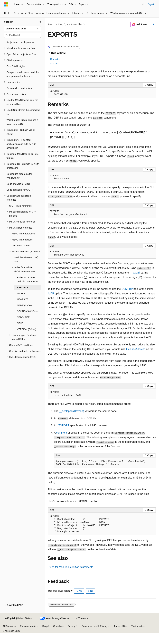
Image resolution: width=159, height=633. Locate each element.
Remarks (54, 59)
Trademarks (137, 626)
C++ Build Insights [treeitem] (16, 66)
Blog (44, 626)
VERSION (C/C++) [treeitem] (26, 329)
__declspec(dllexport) (71, 411)
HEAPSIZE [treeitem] (22, 299)
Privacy (71, 626)
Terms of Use (120, 626)
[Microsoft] (6, 4)
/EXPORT (63, 425)
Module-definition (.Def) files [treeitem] (26, 259)
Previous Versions (29, 626)
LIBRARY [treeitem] (22, 293)
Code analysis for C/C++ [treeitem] (19, 184)
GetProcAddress (135, 349)
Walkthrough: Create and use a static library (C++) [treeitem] (22, 122)
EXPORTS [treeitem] (22, 287)
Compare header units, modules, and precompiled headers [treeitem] (23, 74)
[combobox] (22, 28)
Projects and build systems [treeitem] (20, 42)
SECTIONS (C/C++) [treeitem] (27, 311)
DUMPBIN (128, 289)
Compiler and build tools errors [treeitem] (24, 351)
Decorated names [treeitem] (21, 245)
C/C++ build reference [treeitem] (20, 206)
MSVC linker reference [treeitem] (23, 233)
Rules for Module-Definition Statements (70, 567)
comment (61, 432)
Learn (51, 24)
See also (54, 63)
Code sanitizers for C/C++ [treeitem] (20, 189)
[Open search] (143, 4)
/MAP (51, 293)
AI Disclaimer (9, 626)
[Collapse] (40, 22)
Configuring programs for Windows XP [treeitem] (19, 176)
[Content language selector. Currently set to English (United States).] (18, 618)
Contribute (58, 626)
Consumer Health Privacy (95, 626)
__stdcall (135, 272)
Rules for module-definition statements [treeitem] (27, 279)
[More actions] (153, 24)
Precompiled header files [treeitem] (19, 88)
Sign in (151, 4)
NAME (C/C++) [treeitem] (24, 305)
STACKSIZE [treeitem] (23, 317)
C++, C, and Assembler (70, 24)
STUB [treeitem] (20, 323)
